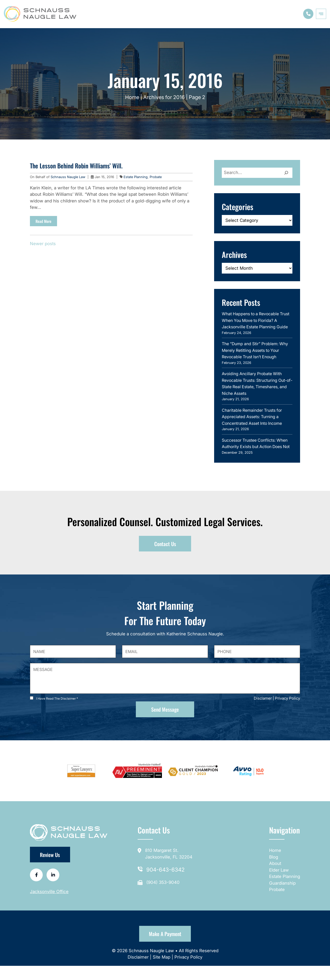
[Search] (286, 173)
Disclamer (263, 698)
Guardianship (282, 883)
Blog (273, 857)
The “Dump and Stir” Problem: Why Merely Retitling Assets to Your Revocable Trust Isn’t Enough (255, 350)
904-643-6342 (165, 870)
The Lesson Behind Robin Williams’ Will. (76, 165)
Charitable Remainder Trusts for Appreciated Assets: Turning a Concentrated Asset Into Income (252, 417)
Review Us (50, 855)
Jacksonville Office (49, 892)
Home (132, 97)
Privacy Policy (287, 698)
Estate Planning (136, 177)
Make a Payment (165, 934)
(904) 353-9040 (163, 882)
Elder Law (279, 870)
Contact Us (165, 544)
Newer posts (43, 243)
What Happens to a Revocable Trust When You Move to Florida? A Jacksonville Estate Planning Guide (255, 320)
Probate (156, 177)
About (275, 863)
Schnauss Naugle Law (68, 177)
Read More (43, 221)
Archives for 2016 (164, 97)
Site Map (161, 957)
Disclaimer (138, 957)
